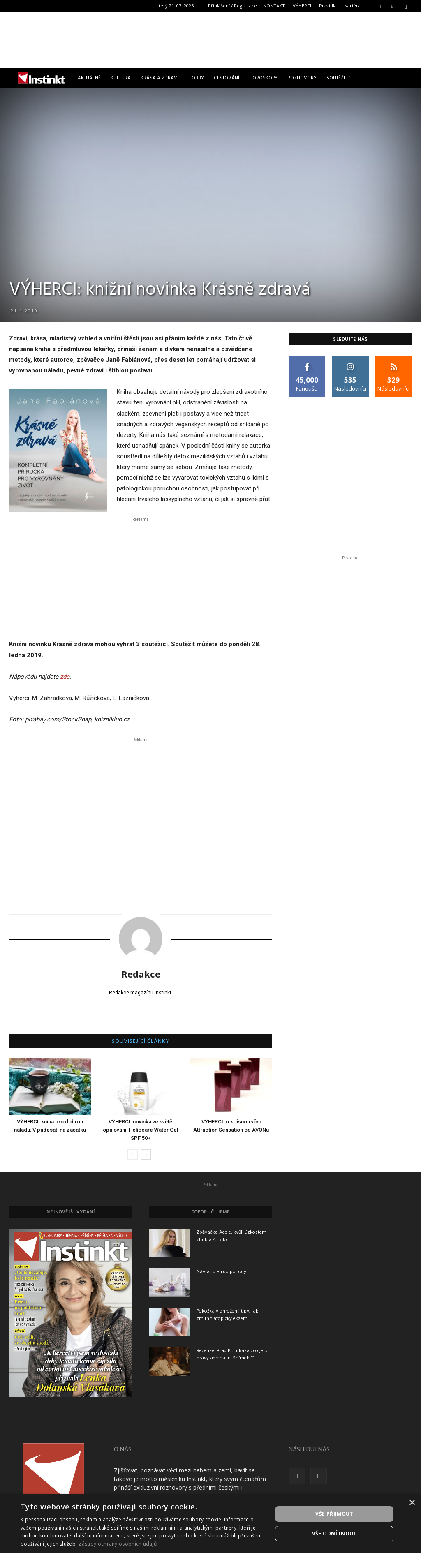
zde (64, 676)
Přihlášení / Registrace (232, 5)
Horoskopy (263, 78)
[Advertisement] (210, 39)
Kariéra (353, 5)
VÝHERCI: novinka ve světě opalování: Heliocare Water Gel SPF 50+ (140, 1130)
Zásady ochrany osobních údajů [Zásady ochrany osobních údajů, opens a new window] (118, 1543)
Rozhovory (302, 78)
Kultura (121, 78)
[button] (380, 5)
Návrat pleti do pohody (221, 1272)
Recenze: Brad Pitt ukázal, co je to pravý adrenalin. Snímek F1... (233, 1354)
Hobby (196, 78)
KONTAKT (274, 5)
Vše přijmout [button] (334, 1513)
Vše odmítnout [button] (334, 1533)
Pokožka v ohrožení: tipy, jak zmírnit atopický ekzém (227, 1315)
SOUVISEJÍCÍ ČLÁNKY (141, 1042)
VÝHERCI (302, 5)
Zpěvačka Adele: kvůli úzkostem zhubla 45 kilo (231, 1236)
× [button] (412, 1503)
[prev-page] (132, 1154)
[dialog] (210, 1523)
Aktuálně (89, 78)
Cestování (226, 78)
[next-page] (146, 1154)
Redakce (140, 974)
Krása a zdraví (159, 78)
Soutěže (338, 78)
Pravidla (328, 5)
